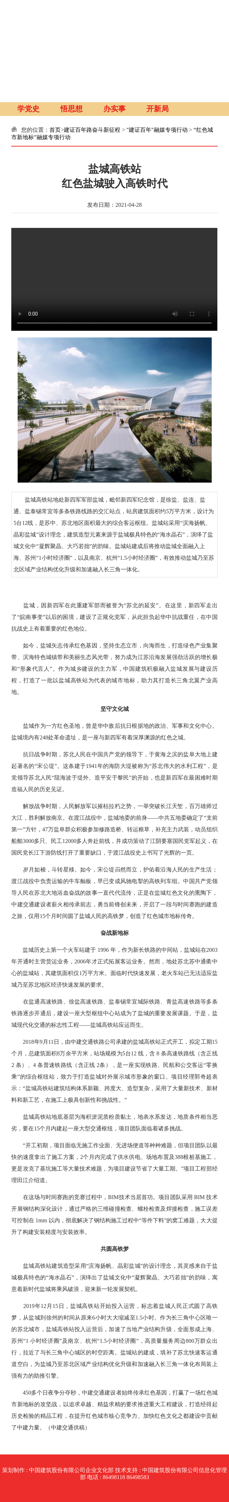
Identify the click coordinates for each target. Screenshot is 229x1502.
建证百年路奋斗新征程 (92, 130)
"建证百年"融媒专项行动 (157, 130)
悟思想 (71, 109)
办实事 (114, 109)
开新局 (157, 109)
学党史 (28, 109)
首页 (55, 130)
